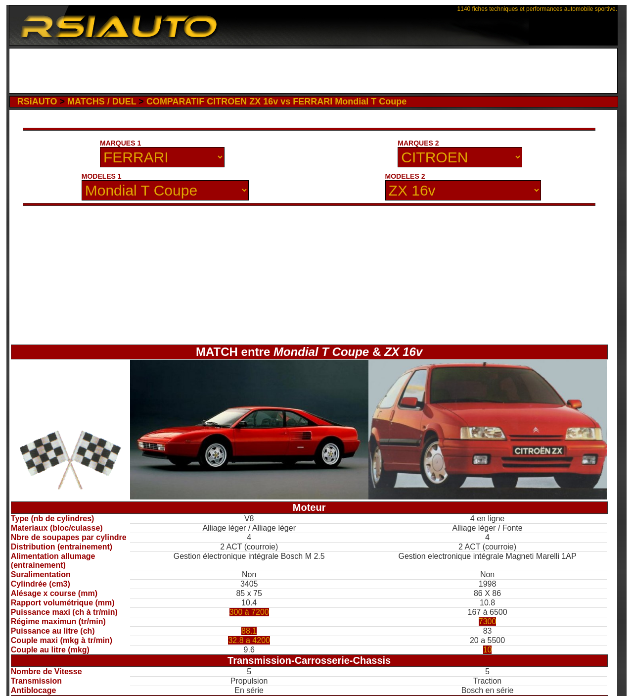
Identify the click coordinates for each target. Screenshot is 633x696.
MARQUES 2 (418, 143)
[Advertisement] (313, 71)
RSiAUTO (37, 101)
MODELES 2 (405, 176)
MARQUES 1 (120, 143)
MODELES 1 (102, 176)
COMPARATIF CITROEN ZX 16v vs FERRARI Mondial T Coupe (276, 101)
